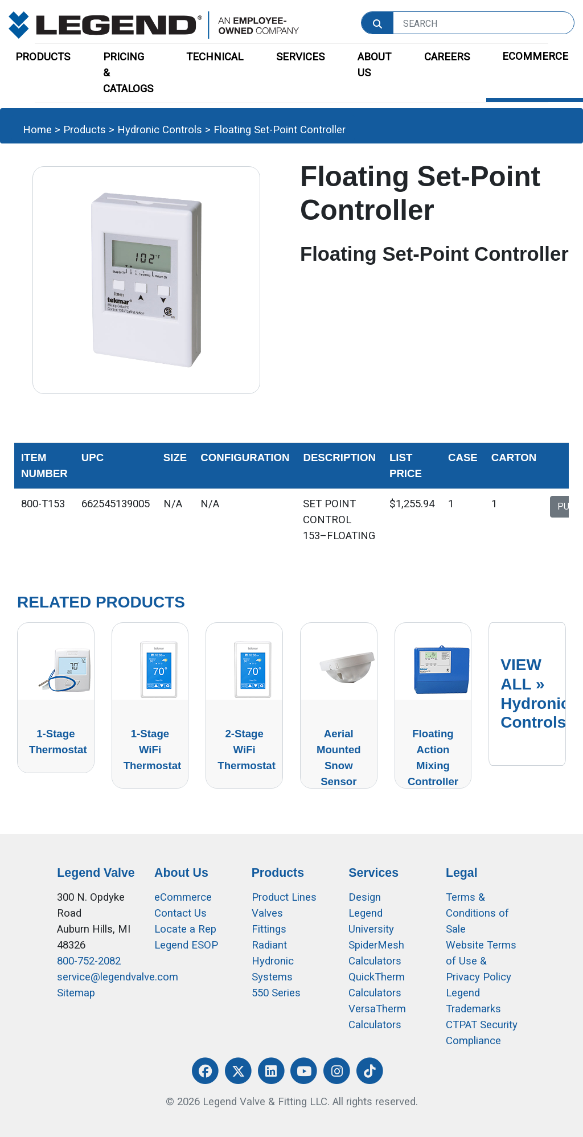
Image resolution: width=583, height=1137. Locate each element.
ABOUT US (374, 65)
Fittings (269, 929)
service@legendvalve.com (117, 977)
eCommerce (183, 897)
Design (364, 897)
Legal (462, 873)
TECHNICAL (214, 57)
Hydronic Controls (159, 130)
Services (373, 873)
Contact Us (180, 913)
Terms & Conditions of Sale (477, 913)
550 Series (276, 993)
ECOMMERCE (535, 56)
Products (84, 130)
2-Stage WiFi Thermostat (246, 749)
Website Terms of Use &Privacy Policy (481, 961)
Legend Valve (95, 873)
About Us (181, 873)
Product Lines (284, 897)
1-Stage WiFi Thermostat (153, 749)
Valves (267, 913)
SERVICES (300, 57)
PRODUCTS (42, 57)
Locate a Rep (185, 929)
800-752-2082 (89, 961)
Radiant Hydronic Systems (273, 961)
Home (37, 130)
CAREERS (447, 57)
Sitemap (76, 993)
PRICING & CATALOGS (128, 73)
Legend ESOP (186, 945)
